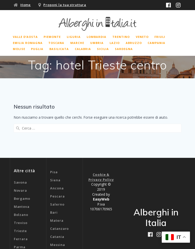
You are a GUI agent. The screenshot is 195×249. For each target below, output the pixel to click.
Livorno (20, 226)
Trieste (20, 193)
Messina (57, 208)
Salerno (57, 167)
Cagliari (57, 216)
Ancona (56, 151)
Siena (55, 143)
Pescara (57, 159)
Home (25, 5)
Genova (57, 224)
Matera (56, 183)
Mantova (21, 169)
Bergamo (22, 161)
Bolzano (21, 177)
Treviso (20, 185)
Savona (20, 145)
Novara (20, 153)
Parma (19, 210)
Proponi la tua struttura (64, 5)
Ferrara (21, 202)
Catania (57, 199)
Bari (54, 175)
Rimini (19, 218)
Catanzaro (59, 191)
